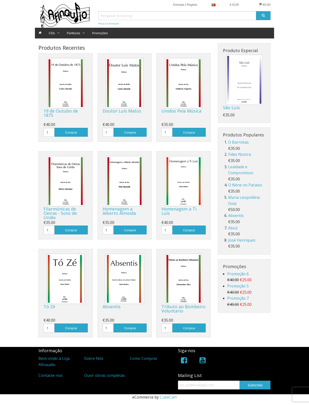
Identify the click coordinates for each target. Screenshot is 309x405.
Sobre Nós (93, 358)
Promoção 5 (238, 286)
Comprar (71, 132)
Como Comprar (143, 358)
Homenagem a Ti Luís (179, 211)
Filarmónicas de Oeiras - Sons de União (60, 213)
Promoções (100, 33)
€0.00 (264, 4)
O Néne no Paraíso (245, 185)
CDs (52, 33)
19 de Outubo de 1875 (61, 113)
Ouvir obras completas (104, 375)
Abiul (232, 228)
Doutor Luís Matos (122, 111)
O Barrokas (238, 142)
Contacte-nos (51, 375)
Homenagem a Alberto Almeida (119, 211)
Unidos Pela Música (181, 111)
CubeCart (168, 397)
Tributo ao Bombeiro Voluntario (183, 309)
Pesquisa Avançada (108, 23)
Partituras (73, 33)
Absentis (112, 306)
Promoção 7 (238, 298)
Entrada (178, 4)
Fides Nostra (239, 154)
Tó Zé (49, 306)
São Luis (231, 107)
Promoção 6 (238, 273)
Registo (192, 4)
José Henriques (241, 240)
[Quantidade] (49, 132)
